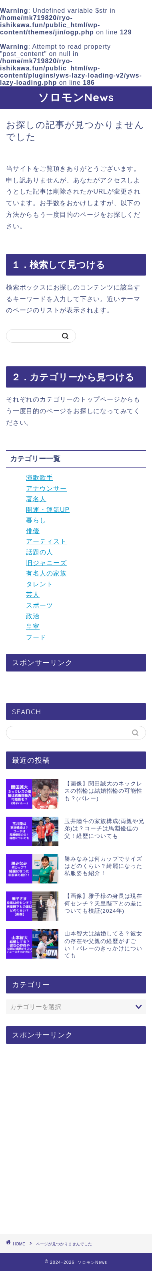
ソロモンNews (76, 97)
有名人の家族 (46, 573)
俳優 (33, 531)
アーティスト (46, 541)
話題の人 (39, 552)
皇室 (33, 626)
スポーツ (39, 605)
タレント (39, 584)
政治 (33, 616)
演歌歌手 (39, 477)
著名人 (36, 499)
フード (36, 637)
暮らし (36, 520)
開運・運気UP (48, 509)
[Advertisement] (76, 1139)
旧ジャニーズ (46, 563)
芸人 (33, 594)
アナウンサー (46, 488)
